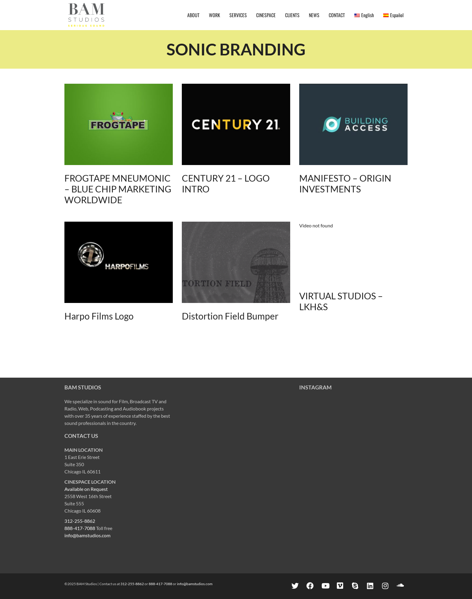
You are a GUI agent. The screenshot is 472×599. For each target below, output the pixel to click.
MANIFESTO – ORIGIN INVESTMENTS (345, 183)
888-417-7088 (79, 528)
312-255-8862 (79, 521)
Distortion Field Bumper (230, 315)
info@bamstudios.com (87, 535)
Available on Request (86, 489)
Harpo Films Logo (99, 315)
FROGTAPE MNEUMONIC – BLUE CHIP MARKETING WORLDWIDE (117, 189)
